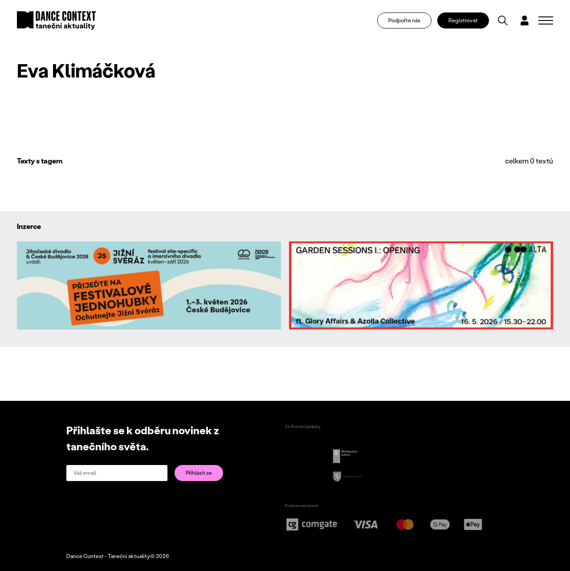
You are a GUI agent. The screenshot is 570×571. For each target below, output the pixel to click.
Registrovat (463, 20)
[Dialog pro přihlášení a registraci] (525, 20)
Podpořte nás (404, 20)
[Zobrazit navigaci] (545, 20)
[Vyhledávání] (503, 20)
